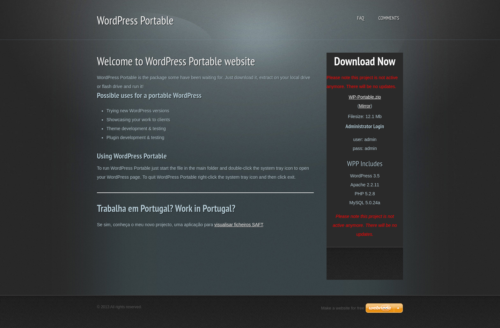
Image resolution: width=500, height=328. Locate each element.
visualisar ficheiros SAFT (238, 224)
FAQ (360, 18)
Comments (388, 18)
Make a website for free (342, 308)
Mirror (365, 105)
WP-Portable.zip (365, 97)
